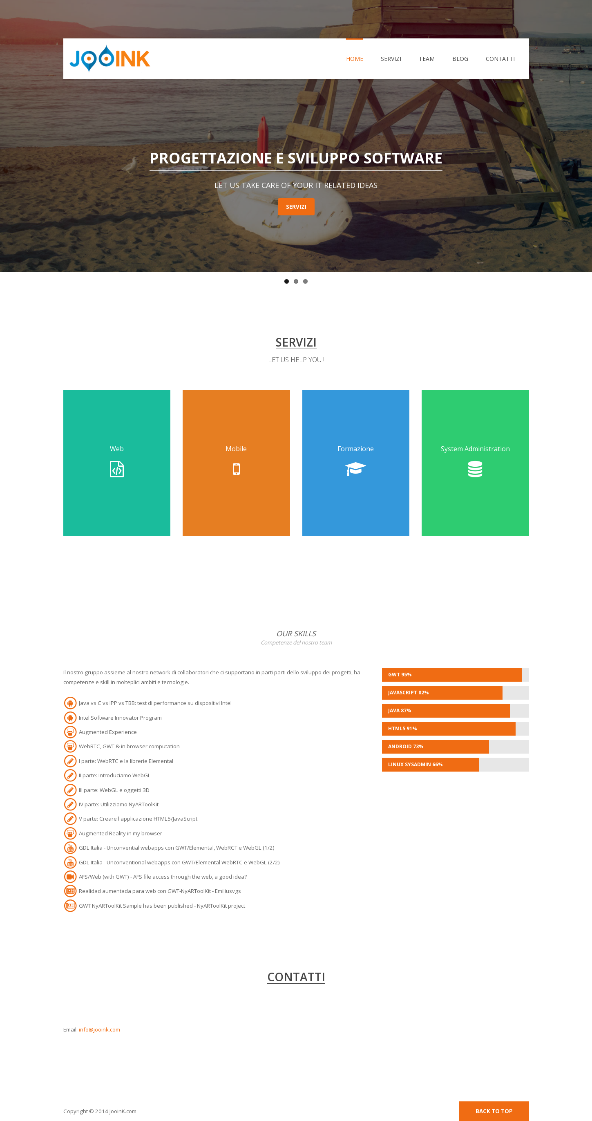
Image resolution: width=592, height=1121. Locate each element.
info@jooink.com (99, 1029)
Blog (460, 59)
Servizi (391, 59)
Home (354, 59)
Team (427, 59)
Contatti (500, 59)
